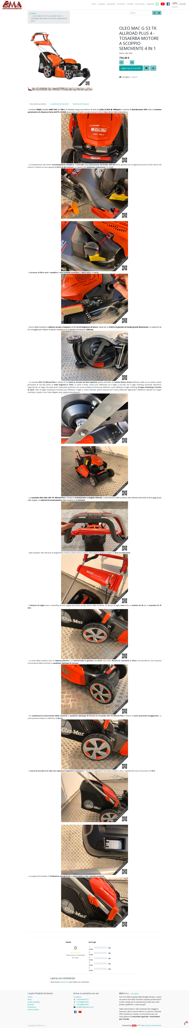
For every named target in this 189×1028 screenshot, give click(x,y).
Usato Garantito (34, 1002)
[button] (32, 50)
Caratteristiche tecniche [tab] (59, 104)
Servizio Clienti (33, 1009)
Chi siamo (135, 993)
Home (30, 997)
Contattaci (77, 997)
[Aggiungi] (132, 62)
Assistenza (32, 1007)
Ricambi (31, 1004)
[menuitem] (94, 4)
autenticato (64, 982)
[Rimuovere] (121, 62)
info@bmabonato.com (85, 1007)
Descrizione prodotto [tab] (38, 104)
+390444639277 (82, 999)
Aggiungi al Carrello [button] (131, 68)
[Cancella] (159, 13)
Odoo (134, 1025)
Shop (30, 999)
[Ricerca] (154, 13)
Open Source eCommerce (151, 1025)
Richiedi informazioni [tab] (81, 104)
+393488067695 (82, 1002)
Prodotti (33, 13)
